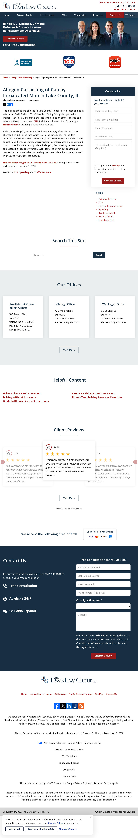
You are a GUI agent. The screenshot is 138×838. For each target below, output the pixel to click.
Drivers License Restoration (69, 749)
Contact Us (115, 15)
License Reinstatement (111, 206)
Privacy (116, 165)
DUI (36, 121)
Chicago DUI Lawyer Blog (21, 77)
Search (99, 255)
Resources (98, 15)
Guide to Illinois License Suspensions (26, 401)
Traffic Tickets (106, 216)
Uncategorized (106, 219)
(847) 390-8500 (125, 6)
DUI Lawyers (60, 694)
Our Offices (69, 285)
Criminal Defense (108, 199)
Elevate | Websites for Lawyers (114, 811)
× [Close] (90, 817)
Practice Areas (47, 15)
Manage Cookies (93, 742)
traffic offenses (11, 124)
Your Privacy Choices (51, 742)
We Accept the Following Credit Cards (49, 534)
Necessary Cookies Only (41, 829)
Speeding (24, 172)
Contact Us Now (15, 38)
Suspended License (69, 762)
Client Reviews (69, 430)
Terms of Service (102, 783)
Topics (98, 193)
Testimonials (80, 15)
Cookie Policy (75, 742)
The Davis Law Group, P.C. (35, 811)
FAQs (64, 15)
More (132, 15)
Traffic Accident (42, 172)
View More (69, 349)
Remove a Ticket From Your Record (93, 393)
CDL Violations (69, 756)
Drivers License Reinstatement (22, 393)
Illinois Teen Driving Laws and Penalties (97, 397)
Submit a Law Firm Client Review (69, 508)
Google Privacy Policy (78, 783)
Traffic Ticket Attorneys (80, 694)
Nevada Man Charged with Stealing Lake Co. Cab (29, 162)
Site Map (99, 694)
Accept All (14, 829)
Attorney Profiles (25, 15)
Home (6, 15)
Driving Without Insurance (19, 397)
